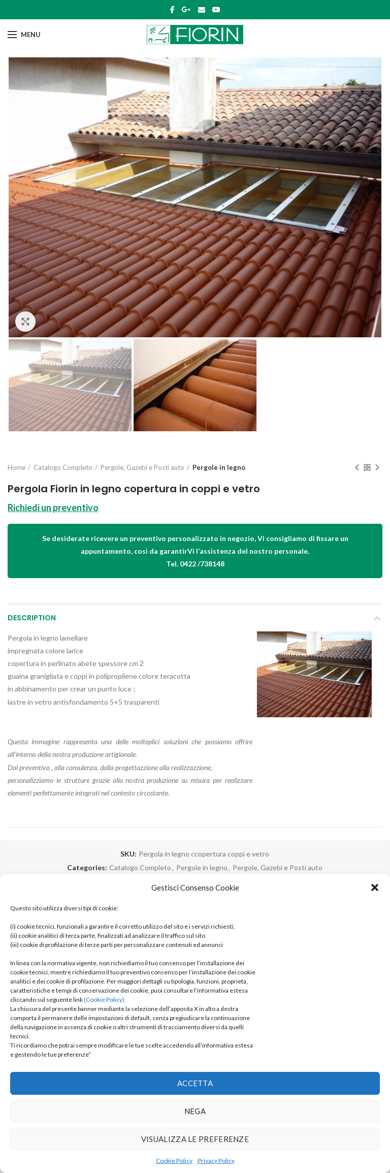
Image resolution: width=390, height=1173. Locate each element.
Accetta (195, 1083)
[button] (375, 887)
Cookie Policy (174, 1160)
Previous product (357, 468)
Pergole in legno (218, 467)
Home (16, 467)
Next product (377, 468)
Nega (195, 1111)
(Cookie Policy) (104, 999)
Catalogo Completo (63, 467)
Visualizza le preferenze (195, 1139)
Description (32, 618)
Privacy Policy (216, 1160)
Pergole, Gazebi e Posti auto (142, 467)
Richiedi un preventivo (53, 507)
